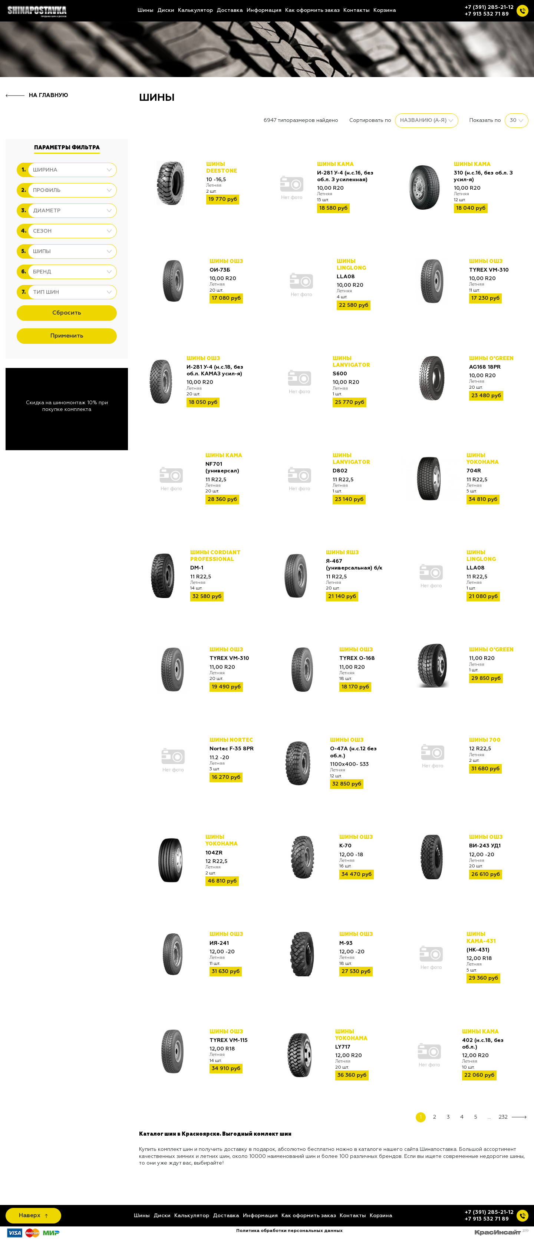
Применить (66, 336)
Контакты (356, 10)
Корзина (384, 10)
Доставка (230, 10)
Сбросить (66, 313)
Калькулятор (195, 10)
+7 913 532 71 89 (487, 14)
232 (503, 1117)
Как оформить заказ (312, 10)
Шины (146, 10)
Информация (264, 10)
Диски (165, 10)
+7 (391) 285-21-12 (489, 7)
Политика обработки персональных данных (289, 1231)
